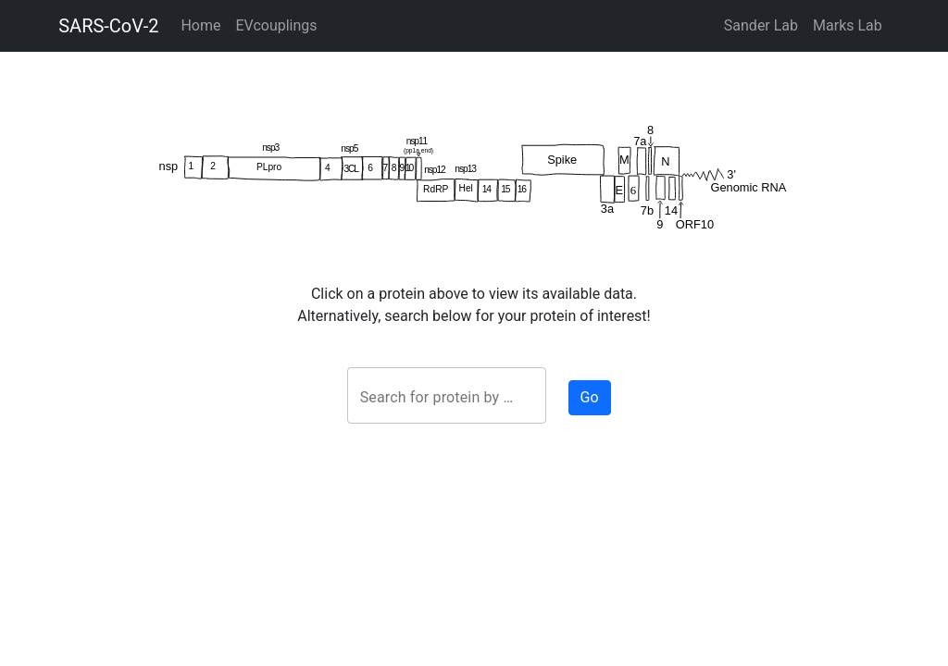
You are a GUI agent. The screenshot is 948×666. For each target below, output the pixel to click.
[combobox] (446, 398)
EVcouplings (276, 25)
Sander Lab (761, 25)
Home (200, 25)
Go (589, 397)
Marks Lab (847, 25)
